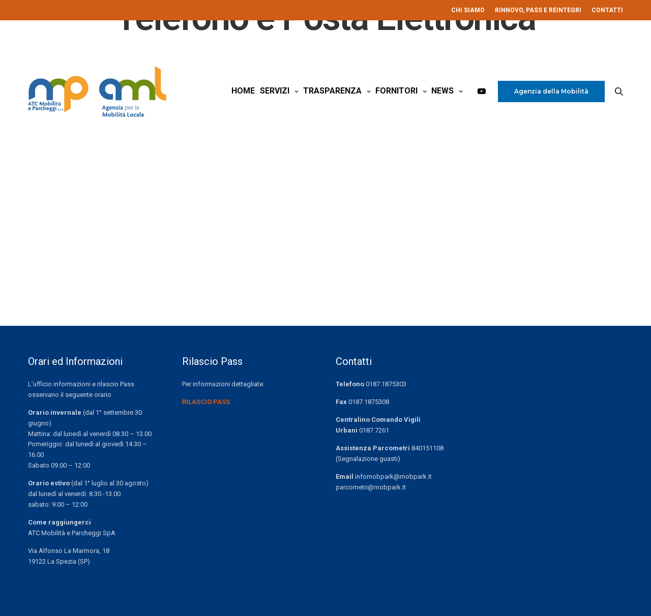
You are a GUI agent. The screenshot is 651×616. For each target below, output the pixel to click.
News (442, 91)
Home (243, 91)
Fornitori (396, 91)
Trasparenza (332, 91)
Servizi (274, 91)
